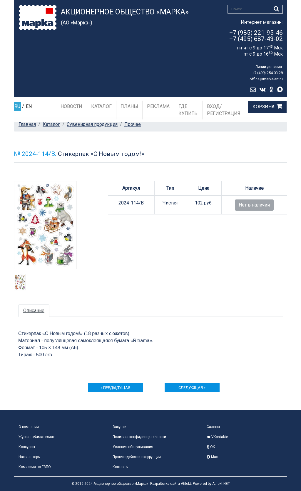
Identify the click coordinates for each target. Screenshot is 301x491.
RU (17, 106)
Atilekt (186, 484)
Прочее (132, 124)
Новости (71, 106)
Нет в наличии (254, 205)
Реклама (158, 106)
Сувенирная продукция (92, 124)
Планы (129, 106)
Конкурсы (27, 447)
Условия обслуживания (133, 447)
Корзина (263, 106)
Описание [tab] (33, 310)
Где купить (188, 110)
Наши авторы (30, 457)
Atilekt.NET (221, 484)
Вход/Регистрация (223, 110)
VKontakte (217, 437)
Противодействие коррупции (137, 457)
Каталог (101, 106)
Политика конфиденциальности (139, 437)
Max (212, 457)
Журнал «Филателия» (37, 437)
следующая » (191, 387)
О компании (29, 427)
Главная (27, 124)
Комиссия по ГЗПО (35, 467)
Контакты (120, 467)
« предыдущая (115, 387)
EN (29, 106)
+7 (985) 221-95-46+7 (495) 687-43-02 (256, 35)
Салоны (213, 427)
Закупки (119, 427)
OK (211, 447)
